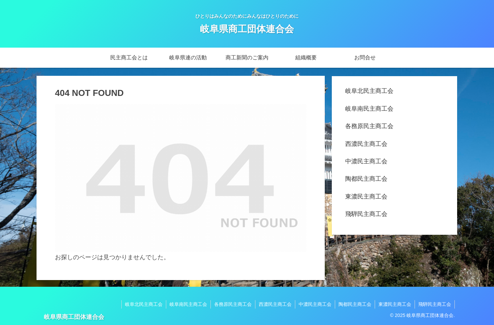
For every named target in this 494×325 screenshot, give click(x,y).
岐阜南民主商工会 (369, 108)
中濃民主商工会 (366, 161)
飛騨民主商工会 (366, 214)
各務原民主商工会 (369, 126)
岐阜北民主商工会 (369, 91)
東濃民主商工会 (366, 196)
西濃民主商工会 (366, 144)
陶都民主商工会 (366, 178)
